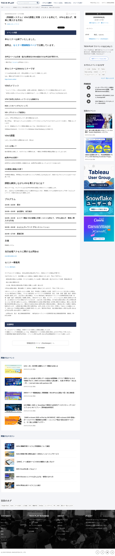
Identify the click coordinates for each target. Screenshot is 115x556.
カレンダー (4, 522)
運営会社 (59, 525)
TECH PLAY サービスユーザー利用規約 (97, 519)
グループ (3, 537)
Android (96, 72)
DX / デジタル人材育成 (35, 525)
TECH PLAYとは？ (62, 519)
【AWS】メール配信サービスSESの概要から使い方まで (35, 462)
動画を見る (68, 3)
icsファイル (104, 22)
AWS (103, 74)
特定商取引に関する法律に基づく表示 (96, 525)
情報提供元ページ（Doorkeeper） (99, 39)
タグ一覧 (3, 543)
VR (99, 69)
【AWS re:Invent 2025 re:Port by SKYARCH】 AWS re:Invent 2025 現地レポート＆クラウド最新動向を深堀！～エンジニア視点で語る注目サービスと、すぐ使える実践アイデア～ (49, 420)
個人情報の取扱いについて (93, 522)
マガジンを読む (58, 3)
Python (103, 69)
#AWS (8, 24)
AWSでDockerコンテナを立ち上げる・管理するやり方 (34, 477)
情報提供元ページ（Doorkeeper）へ (40, 343)
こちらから (14, 62)
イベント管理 (61, 534)
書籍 (2, 534)
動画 (2, 531)
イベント (7, 7)
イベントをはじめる (63, 531)
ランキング (4, 540)
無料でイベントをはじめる (99, 58)
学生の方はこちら (94, 2)
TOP (2, 7)
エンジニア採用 (33, 522)
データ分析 (87, 69)
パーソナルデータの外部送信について (96, 528)
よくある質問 (61, 528)
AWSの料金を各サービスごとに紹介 (28, 485)
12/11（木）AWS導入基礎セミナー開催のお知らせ (41, 366)
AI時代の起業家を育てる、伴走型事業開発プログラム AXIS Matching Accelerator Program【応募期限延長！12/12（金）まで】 (99, 156)
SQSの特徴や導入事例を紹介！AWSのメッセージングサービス (37, 454)
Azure (11, 505)
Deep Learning (88, 72)
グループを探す (77, 3)
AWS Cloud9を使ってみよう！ (26, 469)
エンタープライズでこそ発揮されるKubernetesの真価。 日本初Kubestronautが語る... (104, 89)
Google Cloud (5, 505)
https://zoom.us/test (10, 79)
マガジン (3, 525)
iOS (30, 505)
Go (99, 74)
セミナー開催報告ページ (24, 45)
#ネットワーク (15, 24)
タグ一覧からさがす (107, 78)
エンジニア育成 (33, 528)
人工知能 (25, 505)
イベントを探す (47, 3)
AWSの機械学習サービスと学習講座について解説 (33, 446)
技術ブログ (4, 528)
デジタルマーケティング (91, 74)
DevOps (94, 69)
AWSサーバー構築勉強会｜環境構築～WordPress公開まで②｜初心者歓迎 (49, 393)
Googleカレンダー (95, 22)
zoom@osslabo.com (11, 256)
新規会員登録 (110, 2)
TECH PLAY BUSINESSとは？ (37, 519)
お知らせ (59, 522)
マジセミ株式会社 (10, 267)
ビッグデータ (103, 72)
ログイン (104, 2)
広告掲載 (31, 531)
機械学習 (35, 505)
